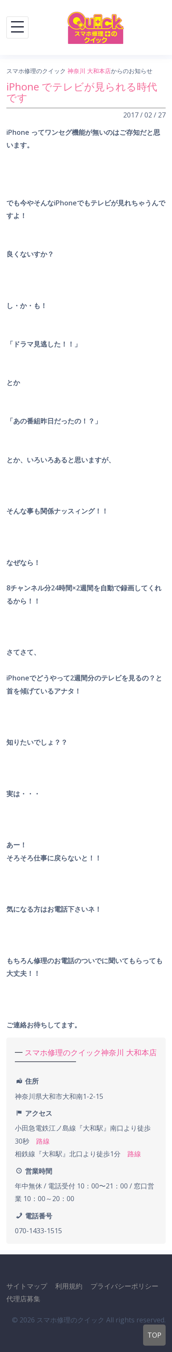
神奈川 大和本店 (89, 71)
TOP (154, 1335)
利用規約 (68, 1286)
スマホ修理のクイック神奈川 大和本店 (91, 1052)
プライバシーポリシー (124, 1286)
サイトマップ (26, 1286)
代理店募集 (23, 1298)
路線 (43, 1141)
